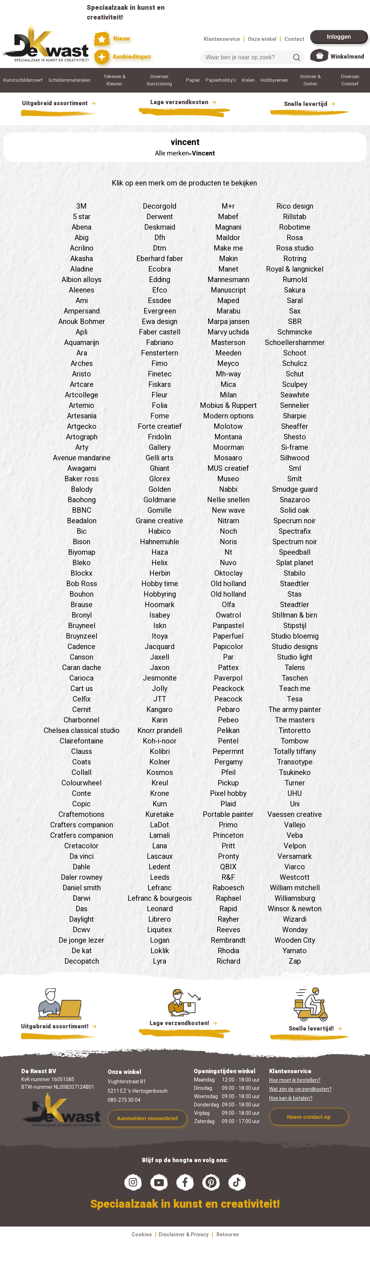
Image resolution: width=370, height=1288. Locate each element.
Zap (295, 961)
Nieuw (112, 39)
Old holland (228, 584)
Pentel (228, 741)
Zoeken (296, 57)
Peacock (228, 699)
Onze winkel (262, 39)
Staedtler (294, 584)
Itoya (160, 636)
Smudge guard (295, 489)
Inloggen (339, 37)
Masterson (228, 342)
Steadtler (294, 605)
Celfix (82, 699)
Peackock (228, 688)
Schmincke (295, 332)
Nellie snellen (228, 500)
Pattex (228, 667)
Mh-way (228, 374)
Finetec (160, 374)
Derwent (159, 217)
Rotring (294, 258)
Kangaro (159, 709)
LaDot (159, 825)
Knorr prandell (159, 730)
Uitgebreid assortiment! (60, 1027)
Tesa (294, 699)
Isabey (159, 615)
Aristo (81, 374)
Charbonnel (81, 720)
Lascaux (160, 856)
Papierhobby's (221, 80)
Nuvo (228, 563)
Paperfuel (228, 636)
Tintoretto (295, 730)
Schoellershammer (295, 342)
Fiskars (159, 384)
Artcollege (81, 395)
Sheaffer (294, 426)
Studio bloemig (295, 636)
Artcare (82, 384)
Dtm (159, 248)
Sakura (294, 290)
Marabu (228, 311)
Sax (295, 311)
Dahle (81, 867)
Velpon (295, 846)
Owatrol (228, 615)
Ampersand (82, 311)
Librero (159, 919)
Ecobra (159, 269)
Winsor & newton (295, 909)
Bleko (81, 563)
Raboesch (228, 888)
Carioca (81, 678)
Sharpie (294, 416)
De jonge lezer (81, 940)
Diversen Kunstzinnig (159, 80)
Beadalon (81, 521)
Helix (159, 563)
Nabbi (228, 489)
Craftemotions (81, 814)
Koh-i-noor (160, 741)
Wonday (294, 930)
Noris (228, 542)
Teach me (294, 688)
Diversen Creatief (350, 80)
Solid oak (294, 510)
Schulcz (294, 363)
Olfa (228, 605)
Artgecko (81, 426)
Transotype (295, 762)
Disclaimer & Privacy (183, 1234)
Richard (228, 961)
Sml (295, 468)
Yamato (295, 951)
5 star (82, 217)
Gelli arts (159, 458)
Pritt (228, 846)
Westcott (295, 877)
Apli (81, 332)
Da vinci (81, 856)
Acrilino (82, 248)
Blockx (81, 573)
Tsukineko (295, 772)
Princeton (228, 835)
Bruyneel (81, 625)
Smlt (294, 479)
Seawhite (294, 395)
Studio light (295, 657)
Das (81, 909)
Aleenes (81, 290)
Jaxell (159, 657)
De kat (82, 951)
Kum (159, 804)
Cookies (142, 1234)
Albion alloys (81, 279)
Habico (159, 531)
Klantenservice (222, 39)
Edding (159, 279)
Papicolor (228, 646)
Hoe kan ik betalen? (291, 1098)
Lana (159, 846)
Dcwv (81, 930)
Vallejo (295, 825)
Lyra (159, 961)
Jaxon (159, 667)
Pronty (228, 856)
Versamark (295, 856)
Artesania (81, 416)
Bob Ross (81, 584)
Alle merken (172, 153)
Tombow (295, 741)
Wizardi (294, 919)
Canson (81, 657)
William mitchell (295, 888)
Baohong (82, 500)
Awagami (81, 468)
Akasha (81, 258)
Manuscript (228, 290)
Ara (81, 353)
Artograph (82, 437)
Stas (295, 594)
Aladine (81, 269)
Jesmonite (160, 678)
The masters (295, 720)
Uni (295, 804)
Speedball (294, 552)
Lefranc (159, 888)
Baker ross (81, 479)
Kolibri (160, 751)
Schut (295, 374)
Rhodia (228, 951)
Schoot (294, 353)
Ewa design (159, 321)
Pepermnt (228, 751)
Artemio (81, 405)
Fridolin (159, 437)
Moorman (228, 447)
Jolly (159, 688)
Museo (228, 479)
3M (81, 206)
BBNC (81, 510)
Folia (159, 405)
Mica (228, 384)
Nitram (228, 521)
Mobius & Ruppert (228, 405)
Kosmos (159, 772)
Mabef (228, 217)
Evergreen (159, 311)
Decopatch (81, 961)
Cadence (81, 646)
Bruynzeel (81, 636)
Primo (228, 825)
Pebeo (228, 720)
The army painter (294, 709)
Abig (81, 238)
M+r (228, 206)
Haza (159, 552)
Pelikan (228, 730)
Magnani (228, 227)
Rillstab (294, 217)
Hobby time (159, 584)
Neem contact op (309, 1117)
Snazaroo (295, 500)
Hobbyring (159, 594)
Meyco (228, 363)
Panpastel (228, 625)
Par (228, 657)
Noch (228, 531)
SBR (295, 321)
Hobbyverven (274, 80)
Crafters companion (81, 825)
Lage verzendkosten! (184, 1024)
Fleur (159, 395)
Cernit (81, 709)
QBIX (228, 867)
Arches (81, 363)
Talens (295, 667)
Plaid (228, 804)
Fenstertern (159, 353)
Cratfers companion (81, 835)
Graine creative (159, 521)
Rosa (295, 238)
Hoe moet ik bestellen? (294, 1080)
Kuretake (159, 814)
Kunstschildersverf (23, 80)
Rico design (294, 206)
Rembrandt (228, 940)
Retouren (227, 1234)
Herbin (159, 573)
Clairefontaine (81, 741)
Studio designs (295, 646)
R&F (228, 877)
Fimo (159, 363)
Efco (159, 290)
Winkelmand (347, 56)
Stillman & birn (294, 615)
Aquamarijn (81, 342)
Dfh (159, 238)
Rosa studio (295, 248)
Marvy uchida (228, 332)
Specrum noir (295, 521)
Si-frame (294, 447)
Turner (295, 783)
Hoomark (160, 605)
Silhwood (294, 458)
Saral (295, 300)
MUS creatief (228, 468)
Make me (228, 248)
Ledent (160, 867)
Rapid (228, 909)
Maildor (228, 238)
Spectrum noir (294, 542)
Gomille (159, 510)
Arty (81, 447)
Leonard (160, 909)
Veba (295, 835)
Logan (159, 940)
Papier (193, 80)
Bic (82, 531)
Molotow (228, 426)
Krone (159, 793)
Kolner (159, 762)
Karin (160, 720)
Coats (81, 762)
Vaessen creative (294, 814)
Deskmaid (159, 227)
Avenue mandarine (82, 458)
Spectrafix (295, 531)
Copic (81, 804)
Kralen (248, 80)
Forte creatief (160, 426)
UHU (295, 793)
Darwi (81, 898)
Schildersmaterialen (69, 80)
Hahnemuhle (159, 542)
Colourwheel (81, 783)
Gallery (160, 447)
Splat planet (295, 563)
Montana (228, 437)
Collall (81, 772)
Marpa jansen (228, 321)
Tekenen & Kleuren (114, 80)
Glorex (159, 479)
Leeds (159, 877)
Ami (82, 300)
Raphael (228, 898)
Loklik (159, 951)
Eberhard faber (159, 258)
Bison (81, 542)
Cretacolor (81, 846)
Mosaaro (228, 458)
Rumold (295, 279)
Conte (81, 793)
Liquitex (159, 930)
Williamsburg (295, 898)
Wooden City (295, 940)
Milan (228, 395)
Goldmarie (159, 500)
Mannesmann (228, 279)
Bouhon (81, 594)
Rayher (228, 919)
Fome (159, 416)
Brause (81, 605)
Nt (228, 552)
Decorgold (159, 206)
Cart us (81, 688)
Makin (228, 258)
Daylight (81, 919)
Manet (228, 269)
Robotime (294, 227)
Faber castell (159, 332)
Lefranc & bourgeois (160, 898)
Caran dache (81, 667)
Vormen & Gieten (310, 80)
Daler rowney (81, 877)
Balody (81, 489)
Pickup (228, 783)
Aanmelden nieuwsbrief (147, 1118)
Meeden (228, 353)
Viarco (294, 867)
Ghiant (159, 468)
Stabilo (295, 573)
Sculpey (294, 384)
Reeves (228, 930)
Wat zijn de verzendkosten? (300, 1089)
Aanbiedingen (122, 57)
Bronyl (82, 615)
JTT (159, 699)
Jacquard (160, 646)
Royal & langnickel (294, 269)
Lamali (159, 835)
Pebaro (228, 709)
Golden (160, 489)
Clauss (81, 751)
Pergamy (228, 762)
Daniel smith (82, 888)
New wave (228, 510)
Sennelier (294, 405)
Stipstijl (294, 625)
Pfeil (228, 772)
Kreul (159, 783)
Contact (294, 39)
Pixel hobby (228, 793)
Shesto (295, 437)
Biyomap (81, 552)
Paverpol (228, 678)
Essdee (159, 300)
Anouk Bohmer (81, 321)
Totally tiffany (295, 751)
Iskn (159, 625)
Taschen (295, 678)
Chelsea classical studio (82, 730)
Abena (81, 227)
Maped (228, 300)
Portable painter (228, 814)
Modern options (228, 416)
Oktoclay (228, 573)
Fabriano (159, 342)
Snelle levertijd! (310, 1028)
